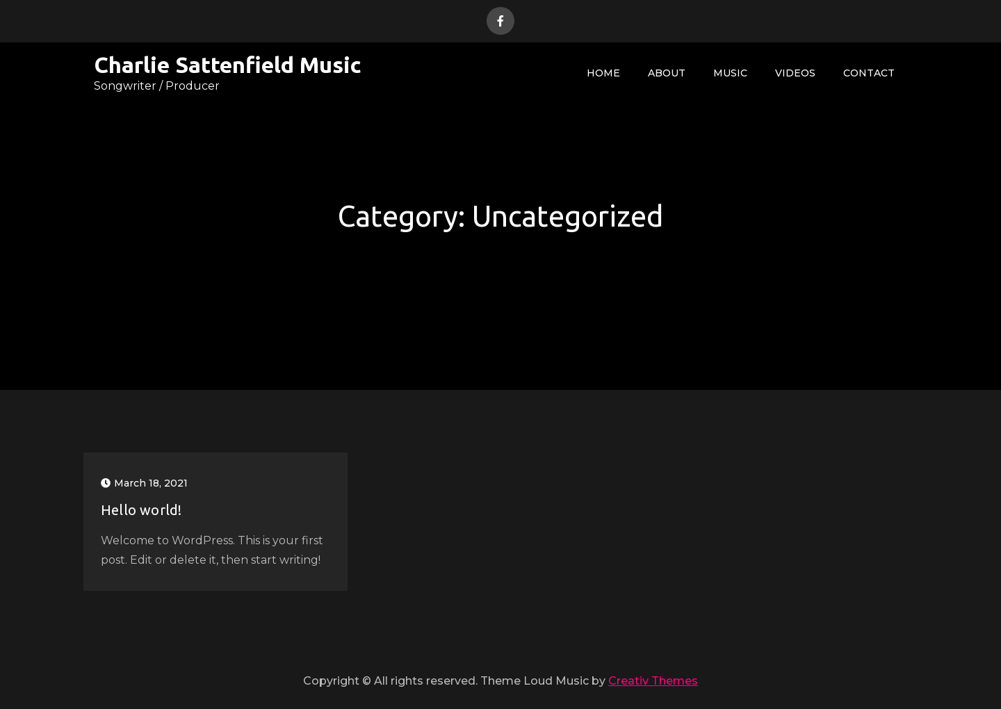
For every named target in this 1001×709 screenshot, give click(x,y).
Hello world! (141, 510)
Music (730, 73)
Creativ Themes (653, 680)
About (666, 73)
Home (603, 73)
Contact (869, 73)
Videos (795, 73)
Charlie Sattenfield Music (227, 64)
